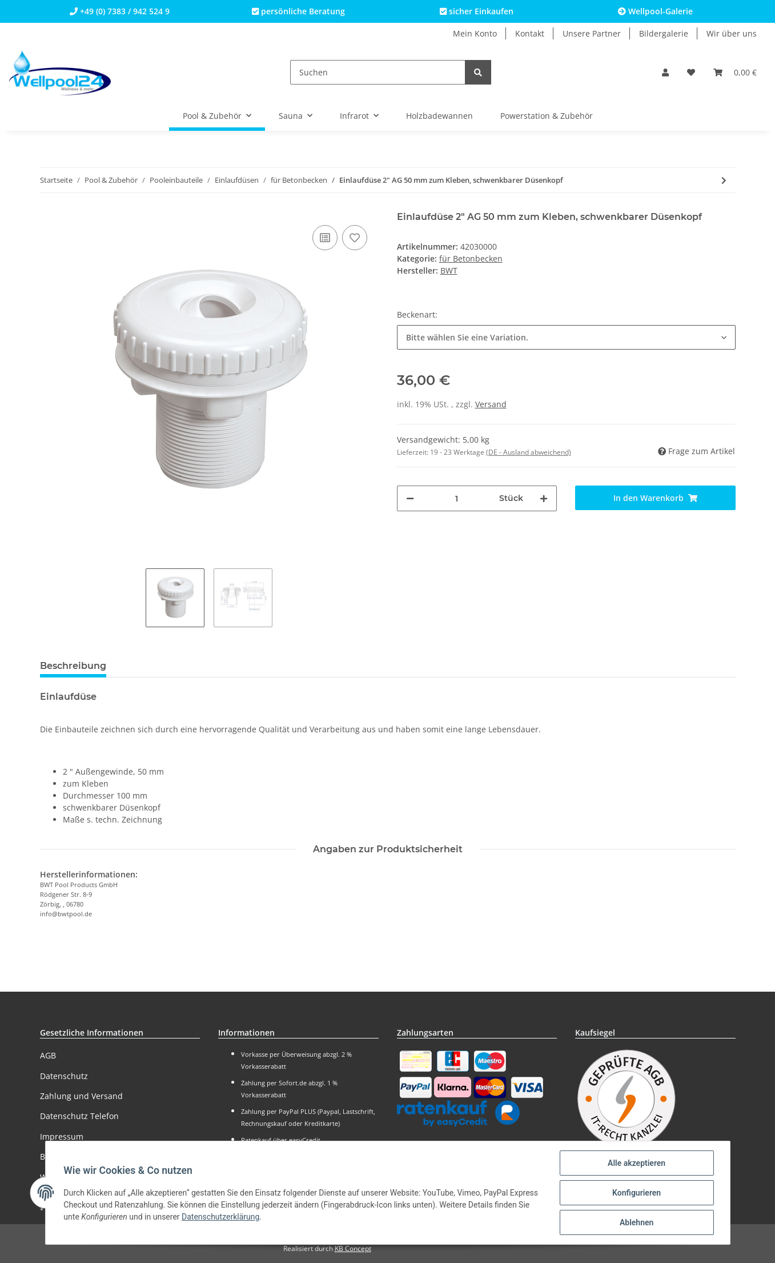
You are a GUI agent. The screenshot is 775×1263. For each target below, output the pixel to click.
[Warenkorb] (735, 72)
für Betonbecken (471, 258)
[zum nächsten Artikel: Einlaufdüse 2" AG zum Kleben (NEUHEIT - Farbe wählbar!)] (724, 180)
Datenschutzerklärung (220, 1216)
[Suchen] (377, 72)
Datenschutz (64, 1075)
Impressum (61, 1136)
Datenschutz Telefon (79, 1115)
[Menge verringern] (410, 498)
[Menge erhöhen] (543, 498)
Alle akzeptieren (636, 1163)
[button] (665, 72)
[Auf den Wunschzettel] (354, 237)
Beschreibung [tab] (73, 665)
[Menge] (457, 498)
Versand (491, 404)
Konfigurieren (636, 1192)
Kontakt (529, 33)
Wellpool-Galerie (655, 11)
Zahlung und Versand (81, 1095)
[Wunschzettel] (691, 72)
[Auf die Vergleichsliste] (325, 237)
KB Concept (353, 1248)
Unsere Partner (592, 33)
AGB (48, 1055)
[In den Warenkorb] (655, 498)
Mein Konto (475, 33)
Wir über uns (731, 33)
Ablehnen (636, 1222)
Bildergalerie (663, 33)
